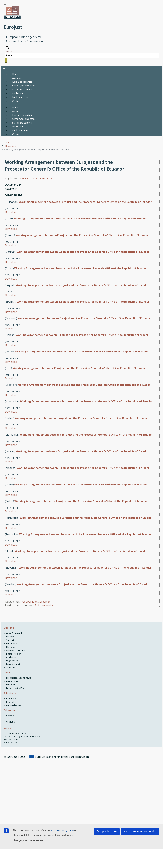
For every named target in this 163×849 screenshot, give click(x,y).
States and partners (22, 122)
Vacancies (11, 640)
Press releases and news (18, 677)
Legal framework (14, 633)
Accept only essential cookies (140, 831)
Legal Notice (12, 660)
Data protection (13, 653)
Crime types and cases (23, 118)
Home (15, 74)
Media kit (10, 684)
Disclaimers (11, 657)
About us (16, 111)
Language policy (14, 664)
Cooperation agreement (36, 601)
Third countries (44, 605)
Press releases (13, 705)
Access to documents (16, 650)
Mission (10, 636)
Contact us (17, 134)
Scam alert (11, 667)
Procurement (12, 643)
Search (8, 51)
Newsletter (11, 701)
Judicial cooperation (22, 115)
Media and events (21, 130)
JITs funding (11, 647)
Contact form (12, 742)
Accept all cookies (107, 831)
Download (11, 212)
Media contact (13, 681)
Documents (10, 146)
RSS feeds (11, 698)
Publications (18, 126)
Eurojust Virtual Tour (16, 688)
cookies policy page (62, 830)
